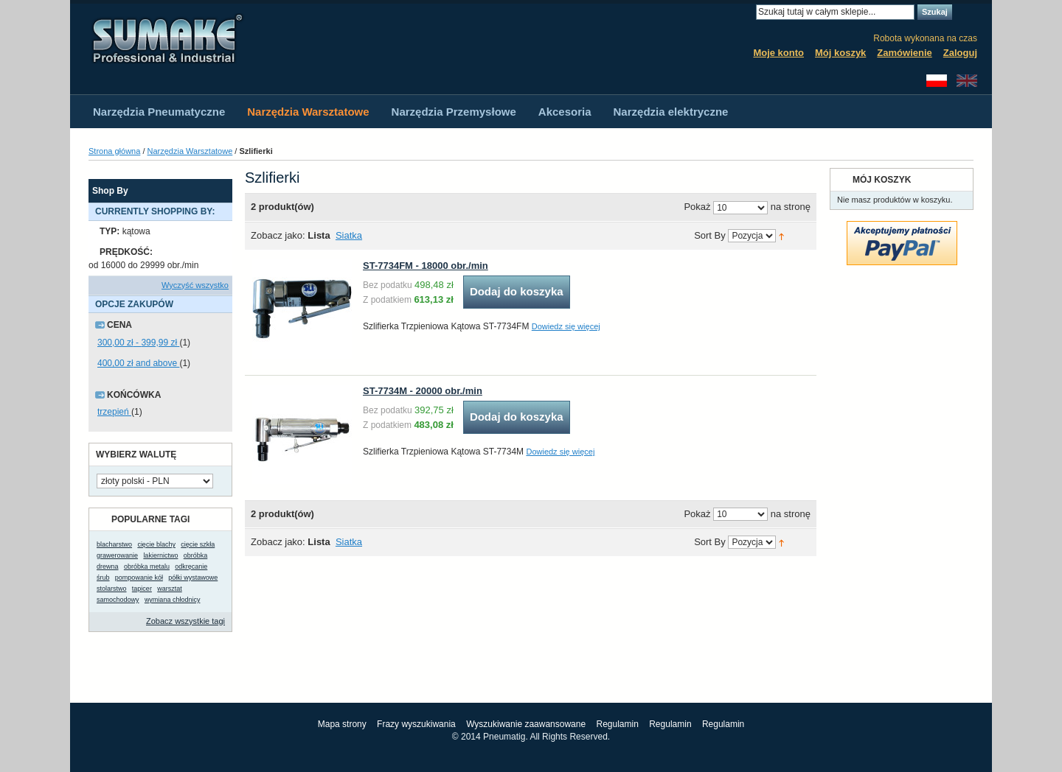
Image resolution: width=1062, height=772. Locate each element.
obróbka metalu (147, 566)
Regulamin (617, 724)
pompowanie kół (139, 577)
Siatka (349, 235)
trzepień (114, 412)
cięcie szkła (198, 544)
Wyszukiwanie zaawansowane (526, 724)
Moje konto (778, 52)
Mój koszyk (840, 52)
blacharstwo (114, 544)
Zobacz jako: (278, 235)
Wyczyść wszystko (195, 285)
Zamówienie (904, 52)
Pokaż (697, 207)
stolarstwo (112, 588)
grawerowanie (117, 555)
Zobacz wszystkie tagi (185, 621)
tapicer (142, 588)
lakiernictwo (160, 555)
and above (138, 363)
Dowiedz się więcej (566, 326)
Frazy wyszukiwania (416, 724)
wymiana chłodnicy (173, 599)
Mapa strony (342, 724)
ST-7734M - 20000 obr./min (422, 390)
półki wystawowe (193, 577)
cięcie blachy (156, 544)
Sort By (710, 236)
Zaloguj (960, 52)
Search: (747, 12)
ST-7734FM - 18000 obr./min (425, 265)
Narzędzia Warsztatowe (190, 151)
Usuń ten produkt (225, 232)
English (967, 80)
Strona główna (114, 151)
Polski (936, 80)
